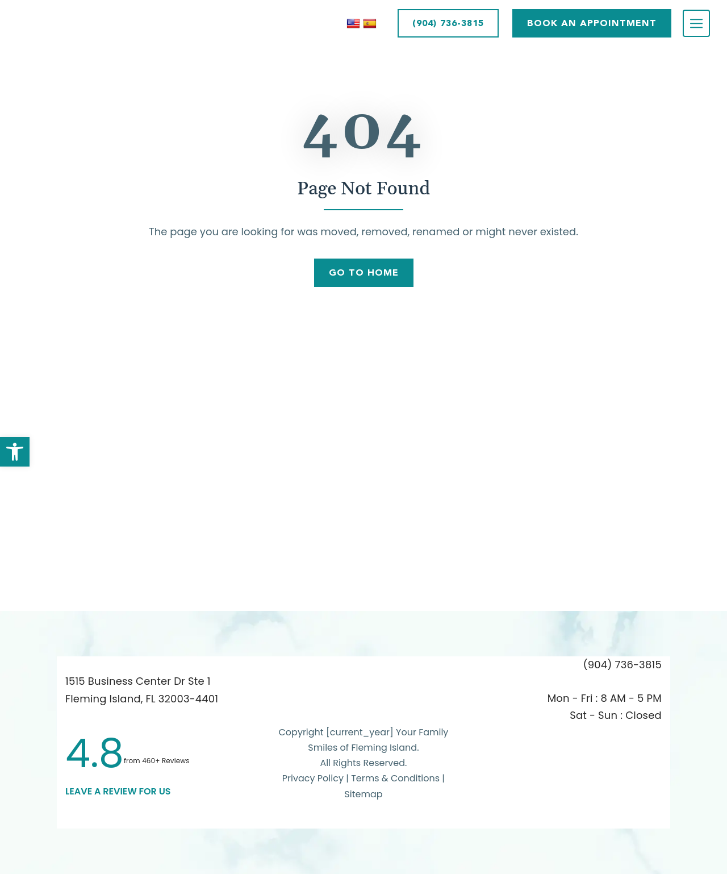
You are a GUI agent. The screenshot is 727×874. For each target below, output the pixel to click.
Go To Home (364, 272)
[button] (15, 452)
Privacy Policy (313, 778)
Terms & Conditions (396, 778)
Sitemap (363, 794)
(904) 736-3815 (448, 23)
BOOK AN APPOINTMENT (592, 23)
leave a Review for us (118, 791)
